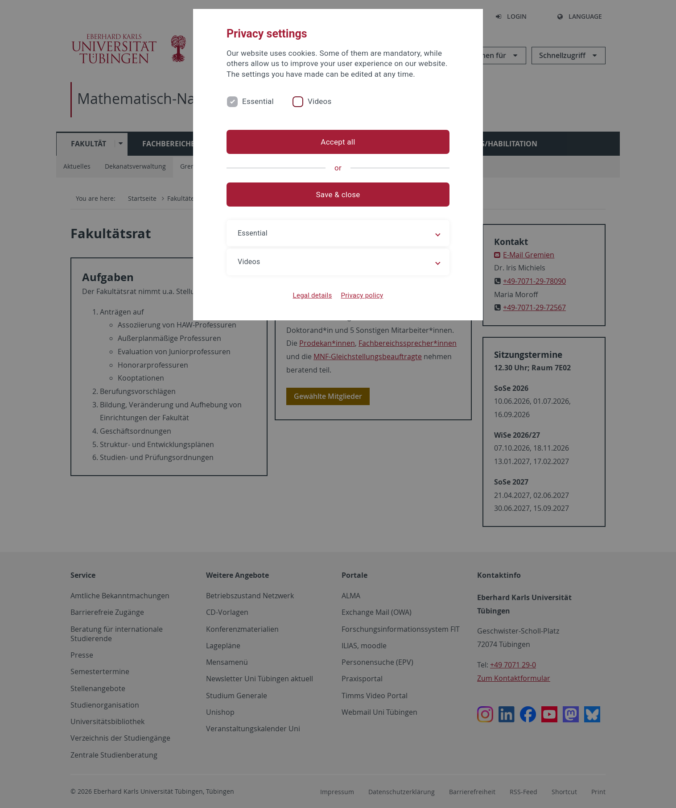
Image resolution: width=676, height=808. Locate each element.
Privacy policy (362, 295)
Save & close (338, 194)
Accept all (338, 141)
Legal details (312, 295)
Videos (320, 101)
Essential (258, 101)
